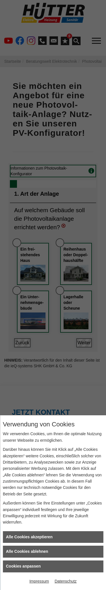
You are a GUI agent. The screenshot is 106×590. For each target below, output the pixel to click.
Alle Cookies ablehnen (27, 551)
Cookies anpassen (23, 566)
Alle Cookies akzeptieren (29, 537)
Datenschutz (66, 581)
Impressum (39, 581)
